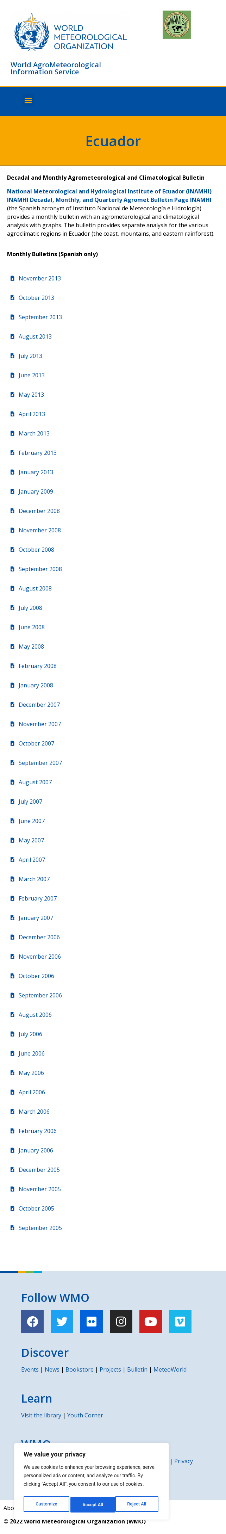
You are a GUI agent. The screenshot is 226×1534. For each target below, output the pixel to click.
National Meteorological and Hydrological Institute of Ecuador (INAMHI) (109, 191)
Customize (46, 1505)
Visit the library (41, 1415)
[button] (28, 100)
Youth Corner (85, 1415)
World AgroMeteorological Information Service (56, 68)
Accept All (137, 1505)
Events (30, 1369)
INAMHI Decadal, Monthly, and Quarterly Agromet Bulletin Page (98, 200)
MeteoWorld (170, 1369)
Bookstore (79, 1369)
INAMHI (201, 200)
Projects (110, 1369)
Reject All (92, 1505)
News (52, 1369)
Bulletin (137, 1369)
